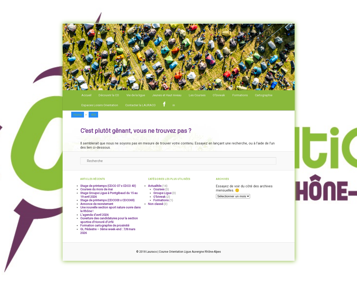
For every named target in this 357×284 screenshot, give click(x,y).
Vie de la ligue (135, 95)
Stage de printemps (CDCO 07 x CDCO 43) (108, 186)
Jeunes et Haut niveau (166, 95)
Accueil (86, 95)
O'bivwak (159, 196)
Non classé (155, 204)
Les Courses (197, 95)
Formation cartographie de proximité (104, 225)
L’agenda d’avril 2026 (94, 215)
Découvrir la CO (109, 95)
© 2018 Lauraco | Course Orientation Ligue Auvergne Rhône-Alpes (178, 251)
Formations (240, 95)
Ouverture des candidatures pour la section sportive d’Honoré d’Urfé (109, 220)
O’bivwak (219, 95)
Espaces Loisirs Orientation (99, 105)
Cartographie (263, 95)
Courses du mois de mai (96, 189)
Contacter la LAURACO (140, 105)
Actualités (154, 186)
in (174, 105)
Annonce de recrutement (96, 204)
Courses (158, 189)
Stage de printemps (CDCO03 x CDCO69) (107, 200)
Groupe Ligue (162, 193)
